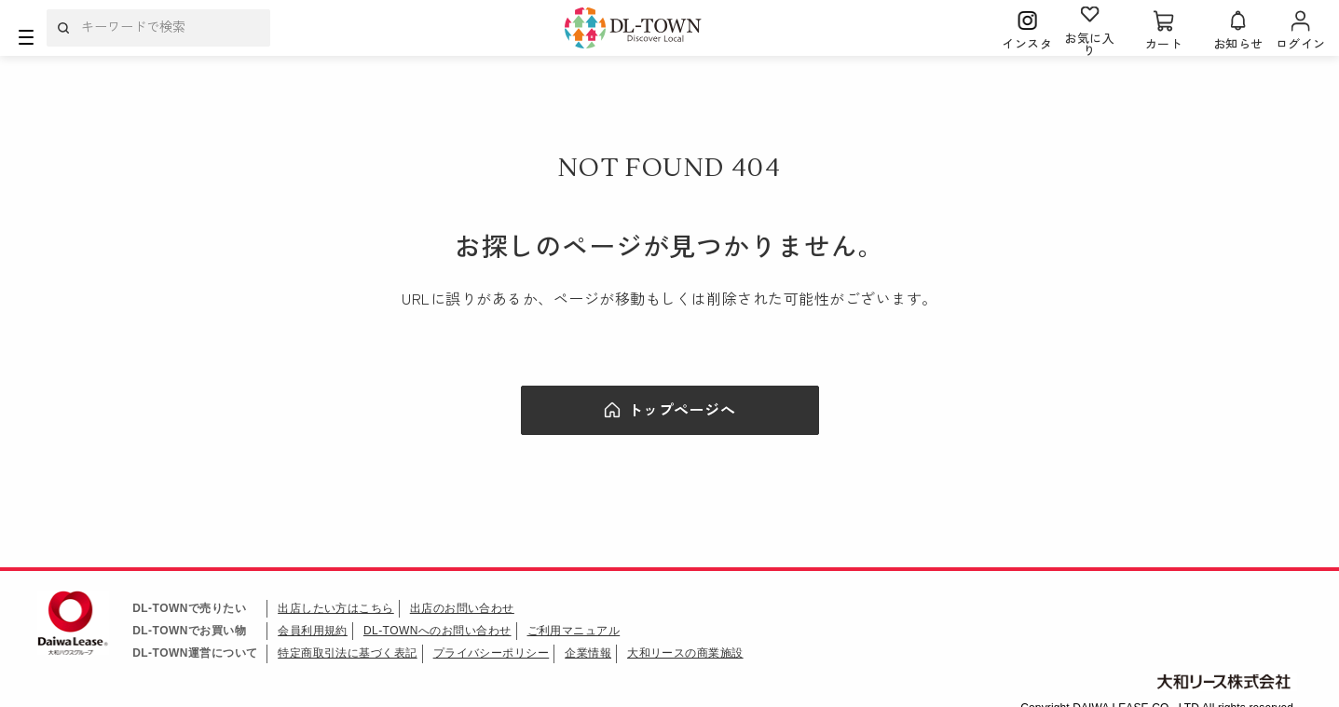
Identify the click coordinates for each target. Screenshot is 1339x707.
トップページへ (681, 409)
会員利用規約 (313, 630)
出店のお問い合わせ (462, 608)
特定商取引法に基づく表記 (347, 652)
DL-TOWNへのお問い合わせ (437, 630)
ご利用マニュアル (574, 630)
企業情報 (589, 652)
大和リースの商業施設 (686, 652)
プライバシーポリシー (491, 652)
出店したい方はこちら (336, 608)
